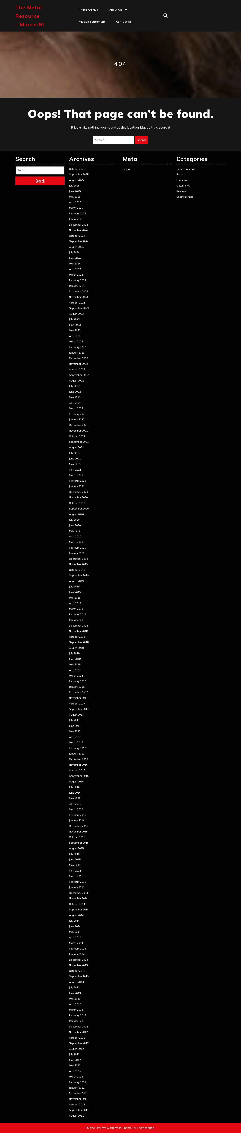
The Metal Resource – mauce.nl (29, 16)
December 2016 (78, 759)
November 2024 (78, 230)
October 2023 (77, 302)
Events (180, 174)
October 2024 (77, 235)
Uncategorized (185, 196)
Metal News (183, 185)
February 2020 (77, 547)
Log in (126, 168)
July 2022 (74, 386)
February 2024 (77, 280)
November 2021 (78, 430)
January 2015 (77, 887)
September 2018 (79, 642)
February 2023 (77, 347)
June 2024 (75, 258)
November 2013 (78, 965)
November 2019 (78, 564)
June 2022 (75, 391)
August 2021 (76, 447)
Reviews (181, 191)
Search (141, 140)
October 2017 (77, 703)
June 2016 (75, 792)
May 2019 (75, 597)
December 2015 (78, 826)
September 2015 (79, 842)
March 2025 (76, 207)
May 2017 (75, 731)
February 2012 (77, 1082)
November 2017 (78, 697)
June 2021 (75, 458)
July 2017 (74, 720)
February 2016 (77, 814)
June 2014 (75, 926)
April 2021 (75, 469)
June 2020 (75, 525)
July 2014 (74, 920)
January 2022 (77, 419)
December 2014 (78, 892)
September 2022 (79, 374)
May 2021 (75, 464)
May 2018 (75, 664)
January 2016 (77, 820)
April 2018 (75, 670)
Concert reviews (185, 168)
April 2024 (75, 269)
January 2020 (77, 553)
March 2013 (76, 1009)
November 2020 (78, 497)
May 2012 (75, 1065)
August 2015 (76, 848)
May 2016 (75, 798)
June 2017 (75, 725)
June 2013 (75, 993)
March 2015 (76, 876)
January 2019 (77, 619)
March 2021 (76, 475)
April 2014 (75, 937)
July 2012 (74, 1054)
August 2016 (76, 781)
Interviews (182, 180)
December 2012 (78, 1026)
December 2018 (78, 625)
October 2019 (77, 569)
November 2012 (78, 1032)
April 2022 (75, 402)
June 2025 (75, 191)
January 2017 (77, 753)
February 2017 (77, 748)
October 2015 (77, 837)
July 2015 (74, 853)
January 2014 (77, 954)
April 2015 (75, 870)
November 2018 (78, 631)
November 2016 (78, 764)
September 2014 (79, 909)
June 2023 (75, 324)
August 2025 (76, 180)
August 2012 (76, 1048)
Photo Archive (88, 10)
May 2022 (75, 397)
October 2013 (77, 970)
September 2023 (79, 308)
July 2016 (74, 786)
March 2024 (76, 274)
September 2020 (79, 508)
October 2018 (77, 636)
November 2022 (78, 363)
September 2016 (79, 775)
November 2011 (78, 1098)
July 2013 (74, 987)
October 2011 (77, 1104)
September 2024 (79, 241)
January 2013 (77, 1020)
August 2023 (76, 313)
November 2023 (78, 296)
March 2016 (76, 809)
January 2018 (77, 686)
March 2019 (76, 608)
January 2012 (77, 1087)
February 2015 (77, 881)
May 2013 (75, 998)
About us (115, 10)
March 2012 (76, 1076)
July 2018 (74, 653)
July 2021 (74, 452)
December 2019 (78, 558)
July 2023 (74, 319)
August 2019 (76, 581)
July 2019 (74, 586)
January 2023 (77, 352)
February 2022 (77, 413)
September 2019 (79, 575)
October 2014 (77, 904)
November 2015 (78, 831)
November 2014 (78, 898)
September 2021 (79, 441)
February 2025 (77, 213)
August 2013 (76, 981)
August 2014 (76, 915)
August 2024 (76, 246)
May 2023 (75, 330)
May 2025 (75, 196)
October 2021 (77, 436)
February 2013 (77, 1015)
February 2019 (77, 614)
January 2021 (77, 486)
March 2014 (76, 942)
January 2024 (77, 285)
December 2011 (78, 1093)
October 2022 (77, 369)
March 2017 (76, 742)
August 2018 (76, 647)
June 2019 (75, 592)
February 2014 (77, 948)
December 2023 (78, 291)
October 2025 (77, 168)
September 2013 (79, 976)
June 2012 (75, 1059)
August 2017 (76, 714)
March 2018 (76, 675)
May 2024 (75, 263)
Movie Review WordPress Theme (109, 1128)
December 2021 (78, 425)
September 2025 (79, 174)
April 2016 (75, 803)
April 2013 (75, 1004)
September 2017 (79, 709)
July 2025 (74, 185)
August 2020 (76, 514)
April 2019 (75, 603)
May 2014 (75, 931)
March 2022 (76, 408)
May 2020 (75, 530)
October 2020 (77, 503)
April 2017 (75, 736)
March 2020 (76, 541)
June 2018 (75, 659)
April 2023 (75, 336)
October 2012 (77, 1037)
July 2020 (74, 519)
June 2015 (75, 859)
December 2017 (78, 692)
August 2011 (76, 1115)
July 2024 (74, 252)
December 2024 (78, 224)
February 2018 (77, 681)
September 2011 (79, 1109)
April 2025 (75, 202)
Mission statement (92, 21)
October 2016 (77, 770)
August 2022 (76, 380)
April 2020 (75, 536)
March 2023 (76, 341)
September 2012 (79, 1043)
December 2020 (78, 491)
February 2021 (77, 480)
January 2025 (77, 218)
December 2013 (78, 959)
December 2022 (78, 358)
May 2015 (75, 864)
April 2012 (75, 1071)
